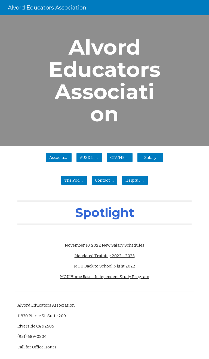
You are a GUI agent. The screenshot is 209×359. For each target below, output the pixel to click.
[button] (104, 180)
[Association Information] (58, 157)
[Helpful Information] (134, 180)
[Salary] (150, 157)
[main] (104, 80)
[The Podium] (74, 180)
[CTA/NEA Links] (119, 157)
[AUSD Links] (89, 157)
